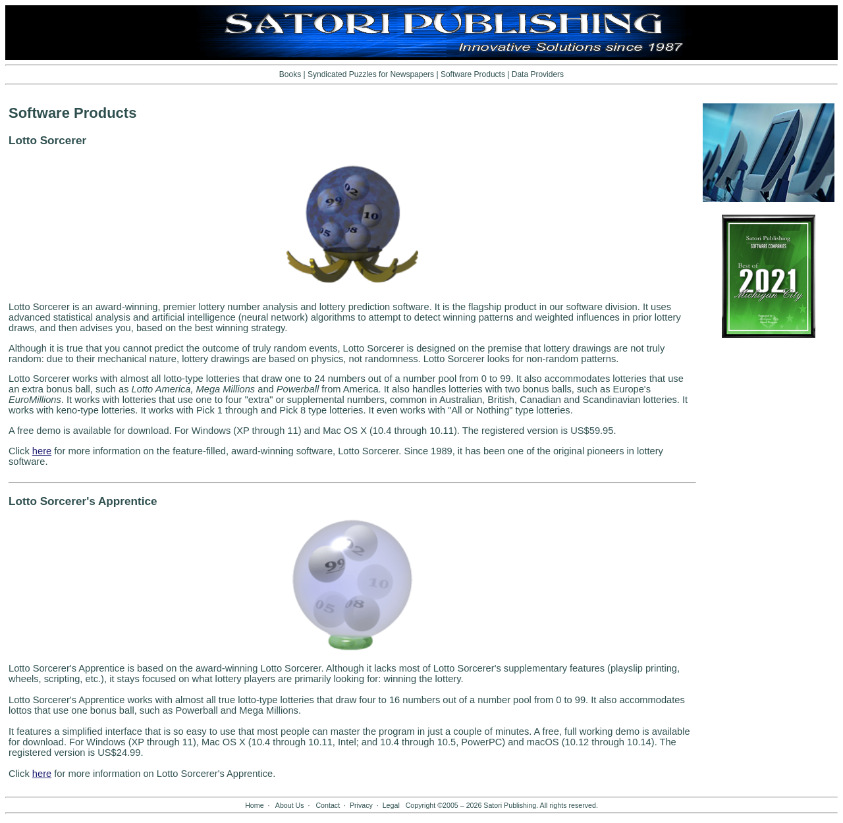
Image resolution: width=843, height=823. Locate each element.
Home (254, 805)
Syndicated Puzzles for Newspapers (371, 74)
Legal (391, 805)
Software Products (473, 74)
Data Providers (538, 74)
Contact (327, 805)
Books (290, 74)
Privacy (361, 805)
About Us (289, 805)
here (41, 451)
